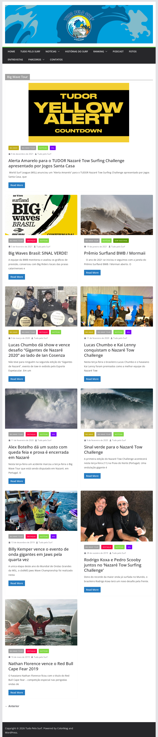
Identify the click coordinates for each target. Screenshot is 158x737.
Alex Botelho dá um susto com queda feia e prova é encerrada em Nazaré (38, 452)
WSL (52, 148)
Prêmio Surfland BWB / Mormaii (114, 253)
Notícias (51, 51)
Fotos (133, 51)
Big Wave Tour (28, 148)
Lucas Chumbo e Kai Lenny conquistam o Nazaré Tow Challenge (110, 350)
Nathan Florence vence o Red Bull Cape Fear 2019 (40, 666)
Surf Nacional (121, 240)
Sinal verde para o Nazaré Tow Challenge (113, 449)
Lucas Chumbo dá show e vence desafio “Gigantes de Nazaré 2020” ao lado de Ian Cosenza (39, 350)
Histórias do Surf (76, 51)
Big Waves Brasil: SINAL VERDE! (38, 253)
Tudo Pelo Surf (30, 51)
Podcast (118, 51)
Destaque (31, 240)
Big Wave (14, 148)
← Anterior (12, 706)
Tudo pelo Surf (44, 153)
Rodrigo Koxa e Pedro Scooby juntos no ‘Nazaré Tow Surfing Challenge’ (112, 565)
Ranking (98, 51)
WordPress (11, 732)
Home (11, 51)
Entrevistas (15, 59)
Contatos (56, 59)
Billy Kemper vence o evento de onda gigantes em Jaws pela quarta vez (38, 554)
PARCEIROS (34, 59)
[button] (58, 51)
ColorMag (62, 728)
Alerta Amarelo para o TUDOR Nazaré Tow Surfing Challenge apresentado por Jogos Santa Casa (66, 163)
